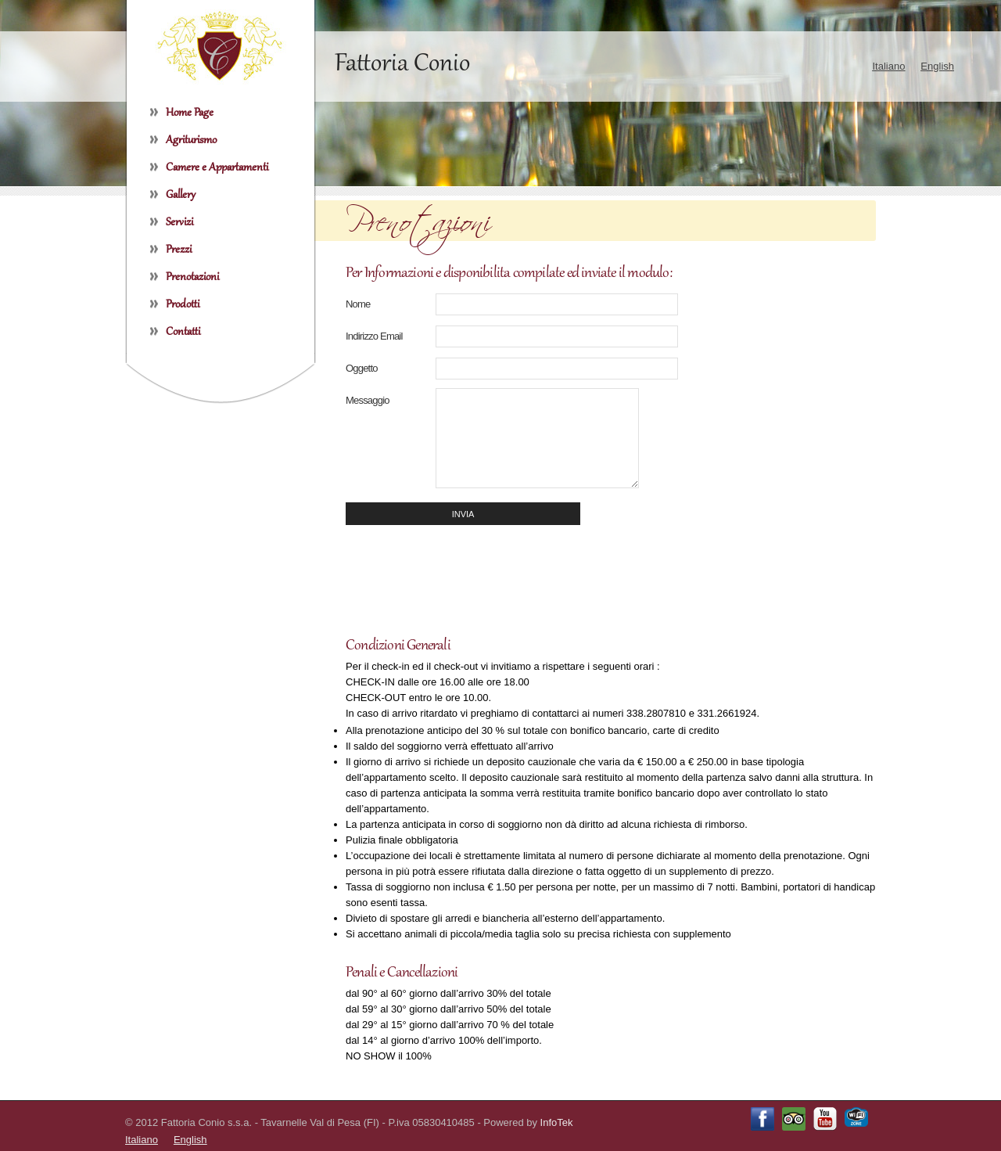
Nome (358, 304)
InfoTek (556, 1122)
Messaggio (367, 400)
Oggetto (362, 368)
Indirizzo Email (374, 336)
